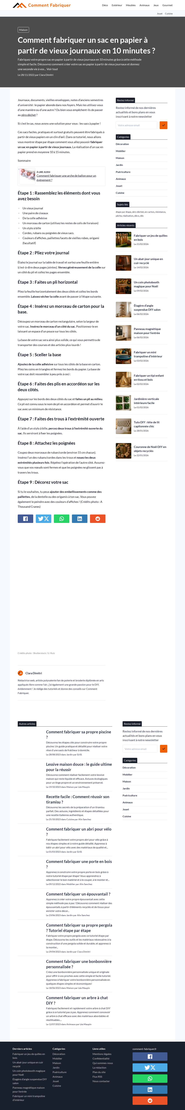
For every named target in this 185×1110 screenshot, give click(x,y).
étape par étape (123, 211)
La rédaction (99, 1067)
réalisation (128, 215)
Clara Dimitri (46, 74)
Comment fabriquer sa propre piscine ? (78, 734)
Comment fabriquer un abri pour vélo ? (78, 832)
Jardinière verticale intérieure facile (146, 401)
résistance (160, 211)
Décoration (122, 143)
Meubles (131, 5)
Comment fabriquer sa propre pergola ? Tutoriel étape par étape (79, 928)
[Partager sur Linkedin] (79, 519)
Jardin (119, 164)
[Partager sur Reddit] (97, 519)
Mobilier (121, 150)
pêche (119, 215)
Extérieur (117, 5)
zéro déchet (28, 115)
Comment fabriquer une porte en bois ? (79, 864)
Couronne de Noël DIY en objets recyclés (150, 449)
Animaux (145, 5)
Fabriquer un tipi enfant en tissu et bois (149, 377)
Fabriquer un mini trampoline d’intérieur (148, 354)
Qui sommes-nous (103, 1062)
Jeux (156, 5)
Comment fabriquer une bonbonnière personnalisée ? (79, 964)
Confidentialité (101, 1058)
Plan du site (99, 1072)
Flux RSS (97, 1076)
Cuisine (169, 13)
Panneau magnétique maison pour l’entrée (147, 331)
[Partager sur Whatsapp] (61, 519)
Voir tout (52, 69)
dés (142, 215)
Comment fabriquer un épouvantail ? (78, 894)
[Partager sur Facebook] (25, 519)
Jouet (159, 13)
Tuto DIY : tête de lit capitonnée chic (147, 424)
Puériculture (123, 171)
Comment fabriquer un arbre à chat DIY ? (77, 1000)
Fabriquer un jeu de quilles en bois (150, 237)
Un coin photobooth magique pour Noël (146, 284)
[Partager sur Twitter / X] (43, 519)
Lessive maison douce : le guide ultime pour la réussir (79, 767)
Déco (105, 5)
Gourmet (167, 5)
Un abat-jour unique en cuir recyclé (148, 261)
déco (136, 215)
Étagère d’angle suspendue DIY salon (147, 307)
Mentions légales (102, 1053)
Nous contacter (101, 1081)
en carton (149, 211)
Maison (23, 29)
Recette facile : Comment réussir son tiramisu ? (77, 799)
